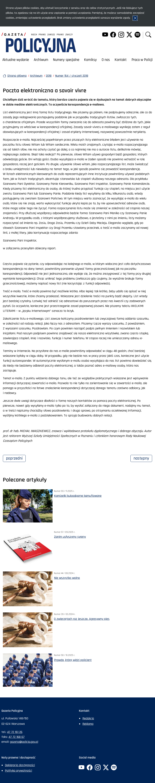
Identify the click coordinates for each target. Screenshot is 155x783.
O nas (106, 59)
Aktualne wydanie (15, 59)
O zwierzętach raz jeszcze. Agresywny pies (81, 619)
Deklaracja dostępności (20, 765)
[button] (148, 35)
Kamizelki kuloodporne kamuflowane (78, 496)
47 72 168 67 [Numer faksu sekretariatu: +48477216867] (16, 737)
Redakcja (88, 718)
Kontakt (121, 59)
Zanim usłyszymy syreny (70, 537)
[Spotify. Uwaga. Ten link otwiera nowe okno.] (137, 35)
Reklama (87, 724)
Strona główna (17, 76)
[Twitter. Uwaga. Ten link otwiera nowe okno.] (129, 35)
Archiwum (41, 59)
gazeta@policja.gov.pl (24, 742)
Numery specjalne (66, 59)
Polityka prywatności (18, 770)
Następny (143, 458)
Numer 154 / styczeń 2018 (71, 76)
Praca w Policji (142, 59)
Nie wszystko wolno (67, 578)
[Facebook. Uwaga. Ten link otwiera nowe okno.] (113, 35)
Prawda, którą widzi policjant (73, 660)
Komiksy (90, 59)
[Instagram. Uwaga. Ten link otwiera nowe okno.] (121, 35)
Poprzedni (16, 458)
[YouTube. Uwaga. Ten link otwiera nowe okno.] (105, 35)
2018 (48, 76)
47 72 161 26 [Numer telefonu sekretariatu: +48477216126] (14, 732)
